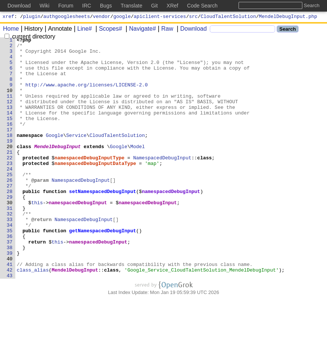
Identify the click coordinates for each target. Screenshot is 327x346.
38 (10, 290)
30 (10, 236)
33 (10, 256)
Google (54, 155)
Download (191, 30)
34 (10, 263)
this (37, 236)
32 (10, 249)
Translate (131, 6)
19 (10, 162)
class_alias (33, 316)
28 (10, 222)
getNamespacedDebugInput (102, 269)
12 (10, 114)
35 (10, 269)
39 (10, 296)
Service (76, 155)
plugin (32, 17)
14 (10, 128)
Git (154, 6)
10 (10, 101)
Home (11, 30)
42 (10, 316)
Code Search (202, 6)
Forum (65, 6)
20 (10, 168)
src (193, 17)
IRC (86, 6)
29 (10, 229)
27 (10, 215)
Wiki (44, 6)
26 (10, 209)
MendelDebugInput (57, 168)
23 (10, 189)
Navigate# (140, 30)
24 (10, 195)
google (122, 17)
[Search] (242, 30)
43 (10, 323)
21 (10, 175)
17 (10, 148)
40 (10, 303)
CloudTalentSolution (228, 17)
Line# (82, 30)
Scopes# (108, 30)
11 (10, 108)
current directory (29, 37)
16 (10, 141)
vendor (101, 17)
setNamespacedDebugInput (102, 222)
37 (10, 283)
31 (10, 242)
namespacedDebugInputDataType (95, 189)
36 (10, 276)
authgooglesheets (66, 17)
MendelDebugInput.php (288, 17)
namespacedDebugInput (171, 222)
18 (10, 155)
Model (138, 168)
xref (8, 17)
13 (10, 121)
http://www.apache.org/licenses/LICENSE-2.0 (87, 94)
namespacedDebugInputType (90, 182)
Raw (164, 30)
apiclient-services (160, 17)
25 (10, 202)
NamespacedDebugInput (162, 182)
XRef (172, 6)
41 (10, 310)
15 (10, 135)
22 (10, 182)
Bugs (106, 6)
